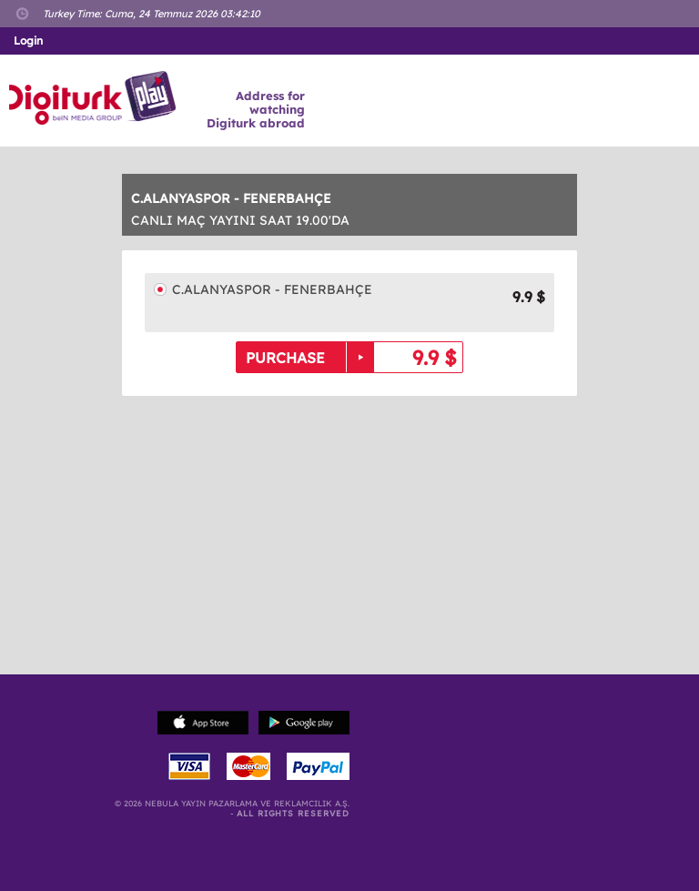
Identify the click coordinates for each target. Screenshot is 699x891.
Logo (95, 98)
